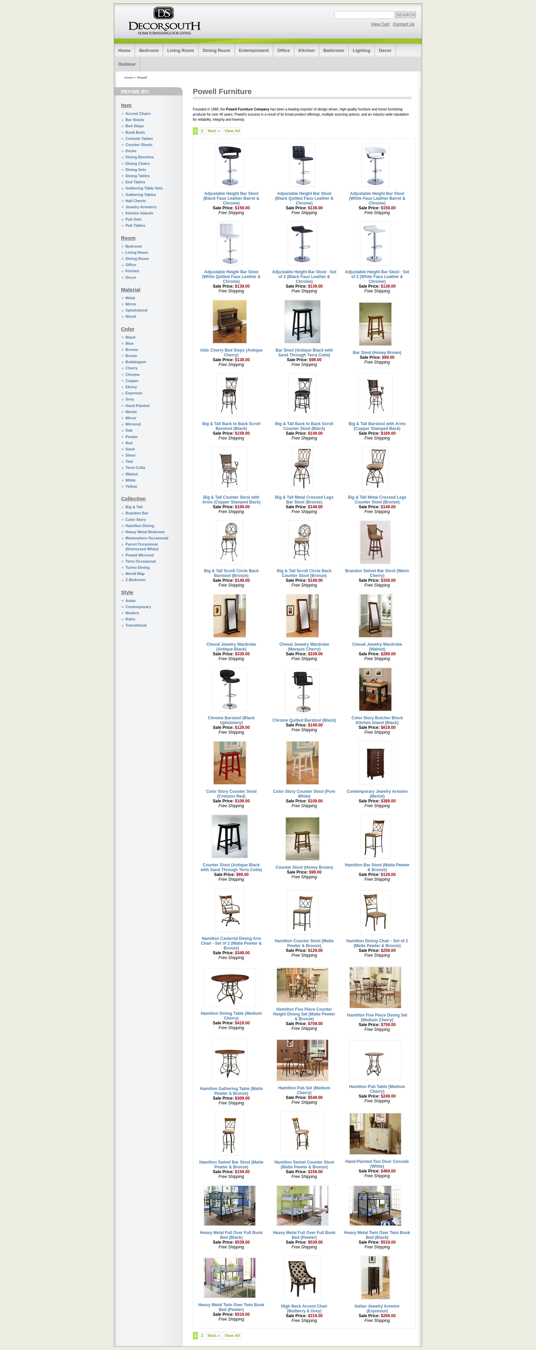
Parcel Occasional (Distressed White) (142, 546)
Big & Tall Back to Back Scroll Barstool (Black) (231, 426)
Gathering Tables (140, 195)
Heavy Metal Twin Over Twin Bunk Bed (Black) (377, 1235)
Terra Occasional (140, 561)
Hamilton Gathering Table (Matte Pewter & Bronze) (231, 1091)
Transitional (136, 625)
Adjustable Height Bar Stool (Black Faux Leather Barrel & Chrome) (231, 198)
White (130, 480)
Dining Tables (137, 176)
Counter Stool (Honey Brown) (304, 867)
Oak (129, 430)
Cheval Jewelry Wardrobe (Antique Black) (231, 647)
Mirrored (133, 424)
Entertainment (254, 50)
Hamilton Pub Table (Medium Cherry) (377, 1089)
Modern (132, 613)
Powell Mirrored (139, 555)
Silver (130, 455)
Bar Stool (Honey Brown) (377, 352)
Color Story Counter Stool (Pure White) (304, 794)
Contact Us (404, 24)
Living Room (180, 50)
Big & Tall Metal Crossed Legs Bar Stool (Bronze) (304, 499)
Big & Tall (134, 507)
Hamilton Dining (139, 526)
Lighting (361, 50)
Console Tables (139, 138)
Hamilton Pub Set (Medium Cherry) (304, 1090)
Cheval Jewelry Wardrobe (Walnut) (377, 647)
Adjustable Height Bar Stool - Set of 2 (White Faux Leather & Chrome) (377, 277)
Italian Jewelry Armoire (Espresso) (377, 1308)
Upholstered (136, 310)
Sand (130, 449)
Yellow (131, 486)
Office (283, 50)
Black (130, 337)
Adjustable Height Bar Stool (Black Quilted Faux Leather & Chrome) (304, 198)
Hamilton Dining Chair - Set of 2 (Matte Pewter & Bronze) (377, 943)
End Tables (135, 182)
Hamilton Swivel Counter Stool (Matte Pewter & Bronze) (304, 1164)
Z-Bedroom (135, 580)
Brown (131, 356)
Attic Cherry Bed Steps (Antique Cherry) (231, 352)
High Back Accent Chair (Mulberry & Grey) (304, 1308)
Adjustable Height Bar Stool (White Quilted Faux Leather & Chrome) (231, 277)
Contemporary (138, 607)
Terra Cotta (135, 468)
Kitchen (306, 50)
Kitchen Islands (139, 213)
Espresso (134, 393)
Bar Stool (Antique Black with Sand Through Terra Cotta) (304, 352)
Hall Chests (135, 201)
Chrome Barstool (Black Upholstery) (231, 720)
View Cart (380, 24)
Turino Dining (137, 567)
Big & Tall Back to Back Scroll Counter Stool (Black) (304, 426)
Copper (132, 381)
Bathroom (333, 50)
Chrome (132, 374)
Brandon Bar (136, 513)
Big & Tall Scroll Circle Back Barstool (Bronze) (231, 573)
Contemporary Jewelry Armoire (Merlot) (377, 794)
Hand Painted (137, 406)
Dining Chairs (137, 163)
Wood (130, 316)
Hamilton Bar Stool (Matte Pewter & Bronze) (377, 867)
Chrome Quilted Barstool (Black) (304, 720)
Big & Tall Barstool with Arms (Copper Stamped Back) (377, 426)
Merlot (131, 412)
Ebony (131, 387)
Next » (213, 131)
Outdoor (127, 64)
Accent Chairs (138, 114)
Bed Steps (134, 126)
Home (124, 50)
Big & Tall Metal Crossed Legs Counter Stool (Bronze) (377, 499)
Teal (129, 461)
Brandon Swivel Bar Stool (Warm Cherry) (377, 573)
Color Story (135, 519)
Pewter (131, 437)
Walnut (131, 474)
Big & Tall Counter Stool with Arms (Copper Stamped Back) (231, 499)
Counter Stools (138, 145)
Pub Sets (133, 219)
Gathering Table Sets (144, 188)
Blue (129, 343)
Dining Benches (139, 157)
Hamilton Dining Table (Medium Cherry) (231, 1016)
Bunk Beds (135, 132)
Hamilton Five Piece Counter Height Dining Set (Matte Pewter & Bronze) (304, 1014)
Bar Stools (134, 120)
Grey (129, 399)
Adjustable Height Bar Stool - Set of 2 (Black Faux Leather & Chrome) (304, 277)
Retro (130, 619)
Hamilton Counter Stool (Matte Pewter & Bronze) (304, 943)
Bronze (131, 350)
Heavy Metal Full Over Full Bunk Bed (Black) (231, 1235)
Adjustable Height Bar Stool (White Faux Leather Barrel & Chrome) (377, 198)
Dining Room (216, 50)
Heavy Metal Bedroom (145, 532)
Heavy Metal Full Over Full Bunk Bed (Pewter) (304, 1235)
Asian (130, 601)
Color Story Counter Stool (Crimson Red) (231, 794)
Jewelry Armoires (141, 207)
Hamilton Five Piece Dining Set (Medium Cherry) (377, 1017)
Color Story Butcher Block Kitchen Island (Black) (377, 720)
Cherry (131, 368)
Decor (385, 50)
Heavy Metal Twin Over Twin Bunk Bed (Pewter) (231, 1307)
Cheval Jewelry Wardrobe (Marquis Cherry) (304, 647)
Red (129, 443)
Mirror (130, 304)
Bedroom (149, 50)
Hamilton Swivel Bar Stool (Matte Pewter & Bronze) (231, 1164)
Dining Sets (135, 170)
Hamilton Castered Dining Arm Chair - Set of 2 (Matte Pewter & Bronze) (231, 943)
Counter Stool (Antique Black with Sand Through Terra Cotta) (231, 867)
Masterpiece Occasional (146, 538)
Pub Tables (135, 225)
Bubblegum (135, 362)
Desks (130, 151)
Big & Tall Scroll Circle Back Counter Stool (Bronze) (304, 573)
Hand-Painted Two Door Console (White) (377, 1164)
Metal (130, 298)
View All (232, 131)
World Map (135, 574)
